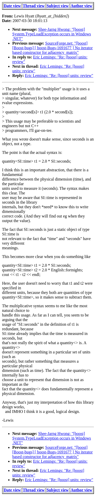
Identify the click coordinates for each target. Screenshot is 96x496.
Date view (12, 6)
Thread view (34, 6)
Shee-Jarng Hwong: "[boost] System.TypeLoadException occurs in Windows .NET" (51, 34)
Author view (81, 6)
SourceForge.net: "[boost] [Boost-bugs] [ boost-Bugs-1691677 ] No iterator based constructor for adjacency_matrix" (52, 48)
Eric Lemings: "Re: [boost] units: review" (59, 75)
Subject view (58, 6)
